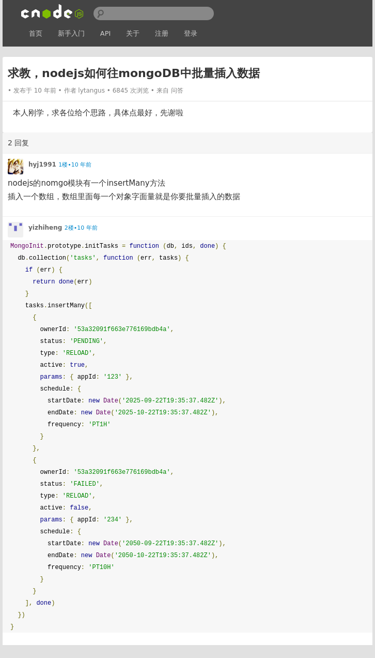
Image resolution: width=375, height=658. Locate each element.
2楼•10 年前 (81, 228)
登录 (190, 33)
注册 (161, 33)
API (105, 33)
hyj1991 (42, 164)
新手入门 (71, 33)
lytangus (91, 90)
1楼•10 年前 (74, 164)
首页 (35, 33)
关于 (132, 33)
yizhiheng (45, 227)
